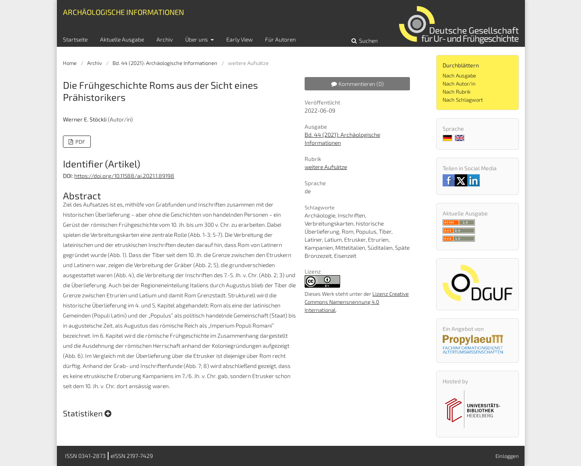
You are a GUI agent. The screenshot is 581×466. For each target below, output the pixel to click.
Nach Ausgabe (459, 75)
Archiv (165, 39)
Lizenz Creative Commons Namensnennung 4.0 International (357, 301)
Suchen (368, 40)
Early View (239, 39)
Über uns (197, 39)
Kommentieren (357, 83)
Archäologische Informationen (123, 12)
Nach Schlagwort (463, 99)
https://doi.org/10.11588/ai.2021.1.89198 (124, 175)
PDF (79, 141)
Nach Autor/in (459, 83)
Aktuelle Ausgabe (122, 39)
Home (70, 63)
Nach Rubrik (456, 91)
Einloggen (507, 456)
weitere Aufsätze (326, 166)
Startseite (75, 39)
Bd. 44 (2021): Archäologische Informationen (165, 63)
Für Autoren (280, 39)
